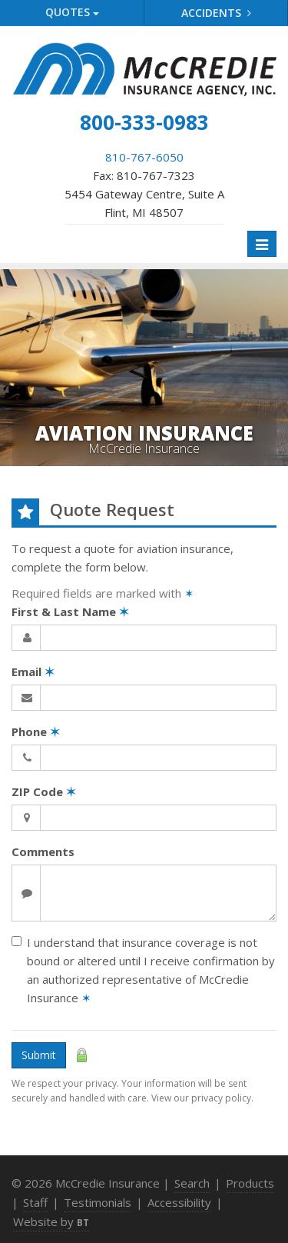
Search (192, 1183)
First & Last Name (70, 611)
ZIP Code (44, 791)
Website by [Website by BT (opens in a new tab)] (51, 1221)
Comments (43, 851)
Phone (36, 731)
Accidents (216, 12)
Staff (35, 1202)
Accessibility (179, 1202)
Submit (39, 1055)
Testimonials (97, 1202)
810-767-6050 (144, 157)
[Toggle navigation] (261, 244)
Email (33, 671)
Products (250, 1183)
